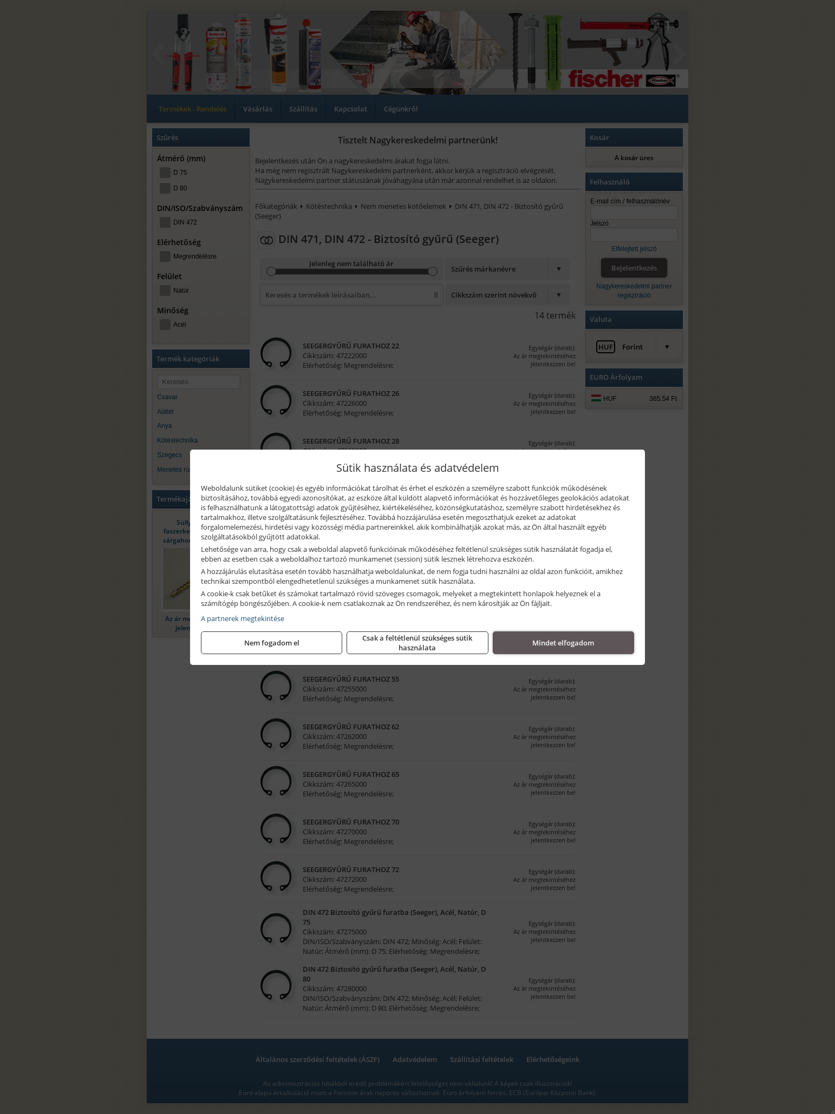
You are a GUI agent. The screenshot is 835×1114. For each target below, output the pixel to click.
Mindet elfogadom (563, 643)
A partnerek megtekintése (242, 618)
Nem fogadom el (271, 643)
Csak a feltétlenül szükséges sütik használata (417, 642)
